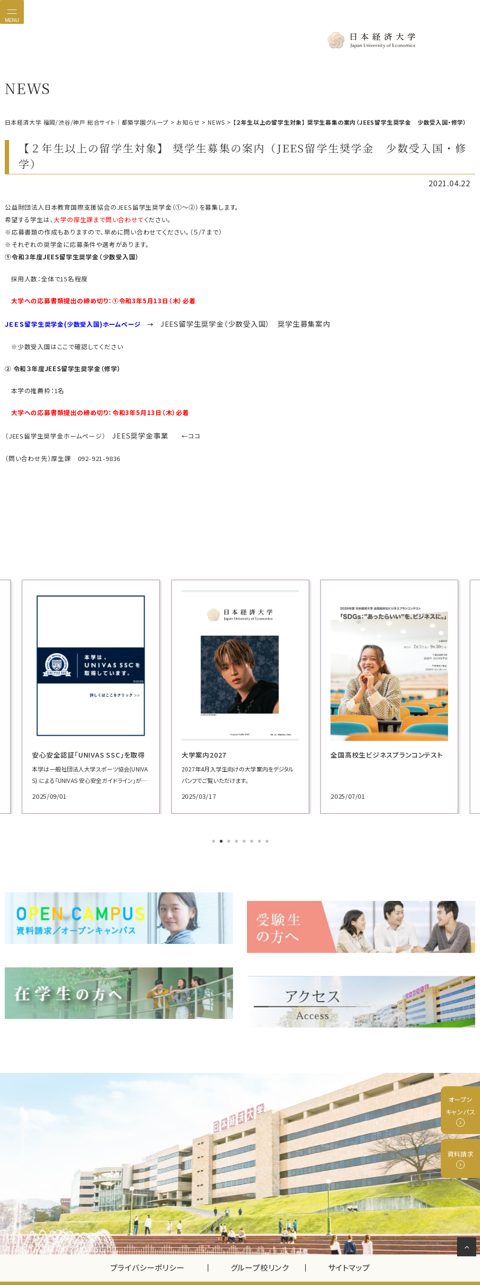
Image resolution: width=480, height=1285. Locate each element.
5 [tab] (245, 836)
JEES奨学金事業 (136, 431)
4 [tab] (237, 836)
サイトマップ (349, 1244)
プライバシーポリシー (147, 1244)
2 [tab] (222, 836)
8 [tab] (268, 836)
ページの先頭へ (468, 1248)
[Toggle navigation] (12, 12)
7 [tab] (260, 836)
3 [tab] (229, 836)
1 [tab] (214, 836)
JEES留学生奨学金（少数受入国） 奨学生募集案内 (234, 321)
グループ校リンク (268, 1244)
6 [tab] (252, 836)
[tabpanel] (78, 691)
